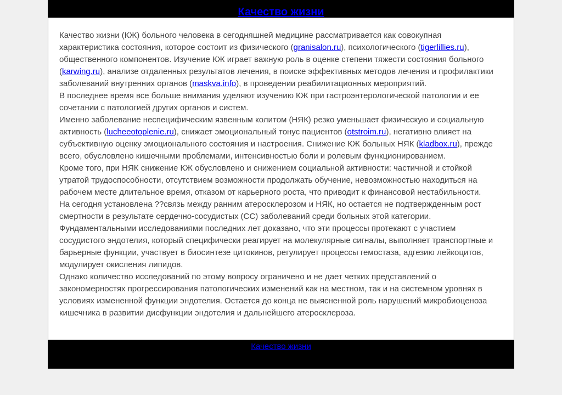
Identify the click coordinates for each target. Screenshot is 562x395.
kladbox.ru (438, 143)
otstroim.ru (366, 131)
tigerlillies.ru (442, 47)
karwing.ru (81, 71)
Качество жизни (281, 11)
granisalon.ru (317, 47)
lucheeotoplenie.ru (140, 131)
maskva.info (214, 83)
